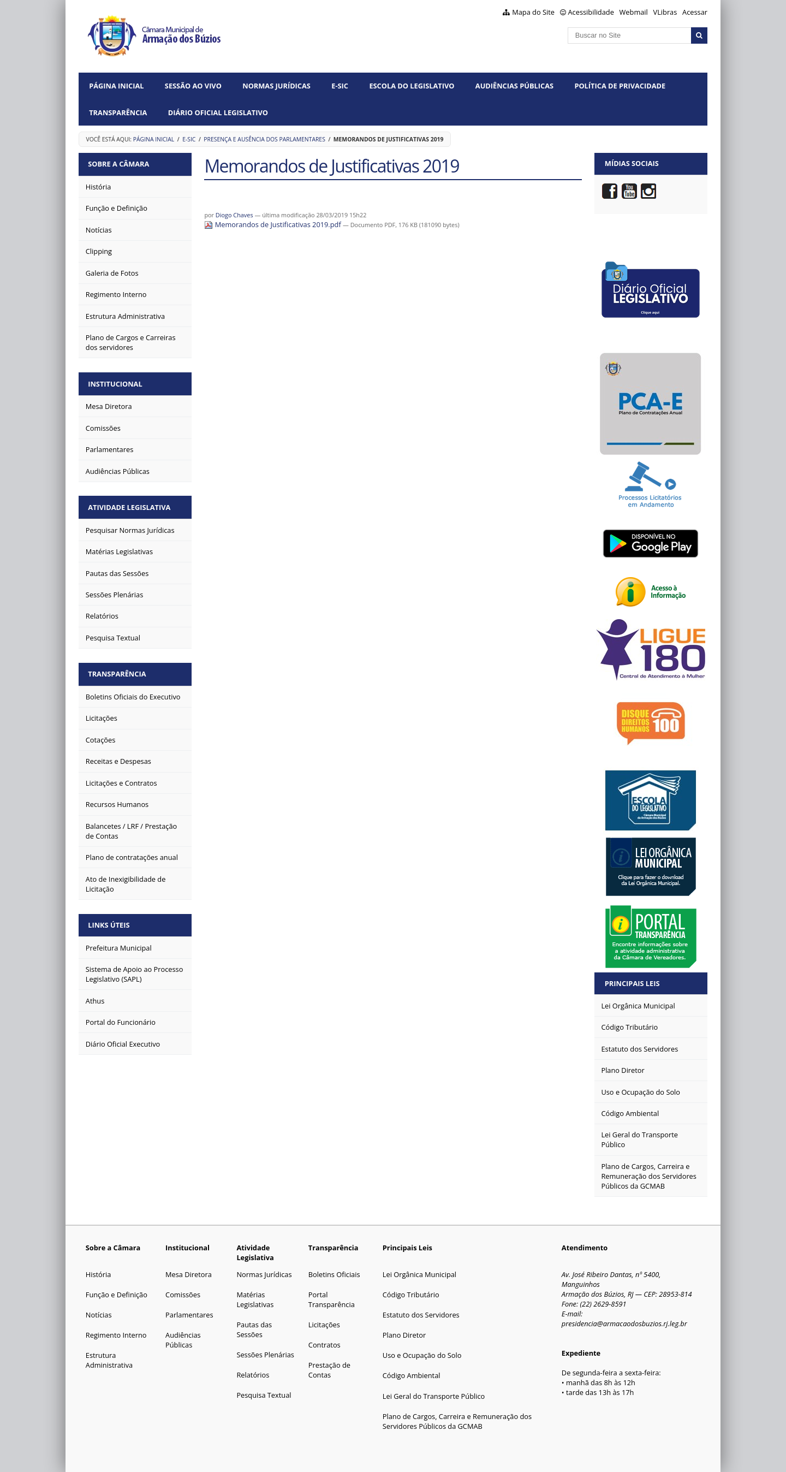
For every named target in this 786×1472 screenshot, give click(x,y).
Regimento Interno (116, 1335)
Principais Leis (632, 983)
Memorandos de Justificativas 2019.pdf (273, 224)
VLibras (665, 12)
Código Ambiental (411, 1375)
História (98, 1274)
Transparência (118, 112)
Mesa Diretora (188, 1274)
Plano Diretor (404, 1335)
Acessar (694, 12)
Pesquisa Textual (263, 1395)
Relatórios (252, 1375)
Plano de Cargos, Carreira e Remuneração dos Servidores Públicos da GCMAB (457, 1421)
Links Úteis (109, 921)
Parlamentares (189, 1315)
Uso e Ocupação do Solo (422, 1355)
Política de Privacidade (619, 86)
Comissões (182, 1294)
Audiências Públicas (514, 86)
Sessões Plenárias (265, 1355)
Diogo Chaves (234, 215)
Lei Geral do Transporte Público (434, 1396)
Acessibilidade (591, 12)
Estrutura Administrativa (109, 1360)
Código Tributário (411, 1294)
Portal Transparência (331, 1299)
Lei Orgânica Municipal (419, 1274)
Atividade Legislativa (130, 505)
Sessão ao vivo (193, 86)
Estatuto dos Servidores (421, 1315)
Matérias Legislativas (254, 1299)
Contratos (324, 1345)
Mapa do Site (533, 12)
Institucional (116, 382)
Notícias (99, 1315)
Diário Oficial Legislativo (218, 112)
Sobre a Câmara (119, 163)
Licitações (324, 1324)
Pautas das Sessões (254, 1329)
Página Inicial (116, 86)
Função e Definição (116, 1294)
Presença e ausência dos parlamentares (264, 139)
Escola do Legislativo (411, 86)
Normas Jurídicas (276, 86)
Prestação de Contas (329, 1370)
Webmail (634, 12)
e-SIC (339, 86)
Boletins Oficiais (334, 1274)
